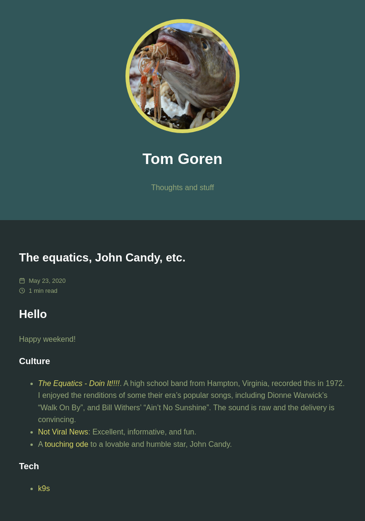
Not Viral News (63, 432)
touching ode (66, 444)
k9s (44, 488)
